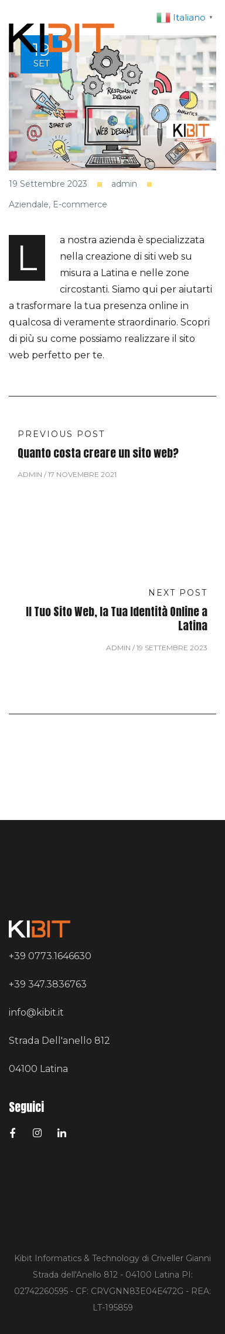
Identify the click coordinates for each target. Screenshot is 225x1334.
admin (124, 184)
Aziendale (29, 205)
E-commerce (80, 205)
